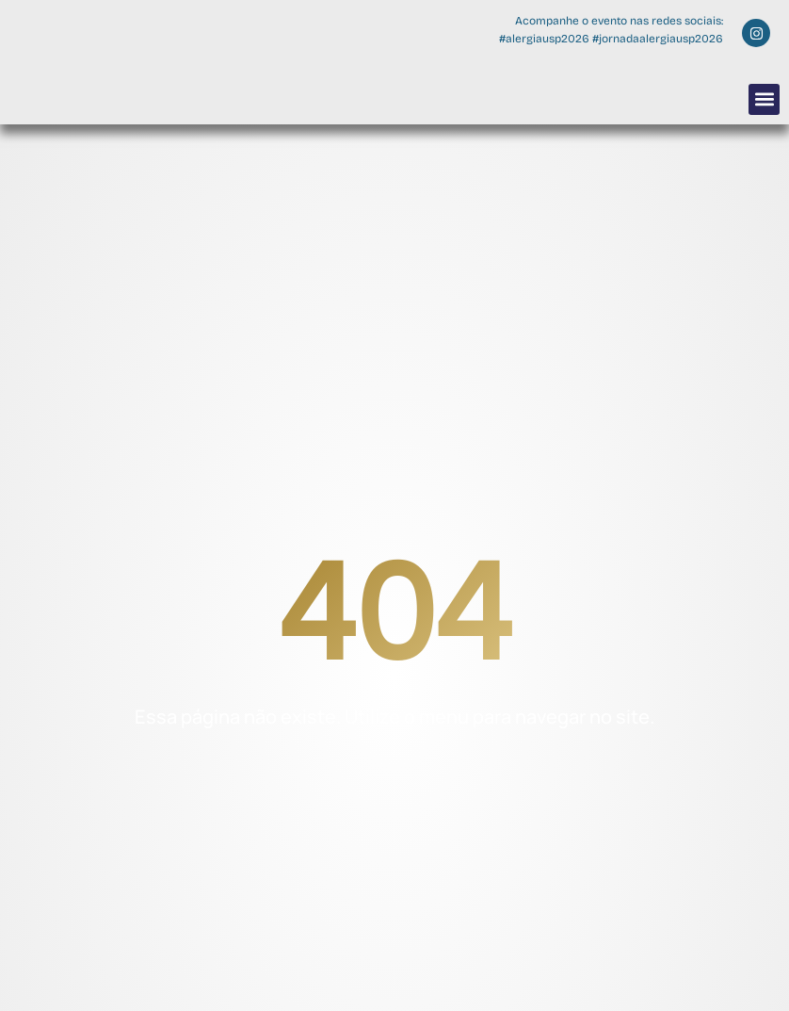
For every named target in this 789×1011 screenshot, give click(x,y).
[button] (764, 99)
